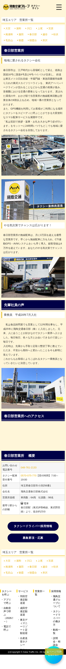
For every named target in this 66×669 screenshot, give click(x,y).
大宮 (7, 28)
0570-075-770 (29, 475)
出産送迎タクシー (23, 641)
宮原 (50, 28)
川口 (29, 28)
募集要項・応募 (33, 537)
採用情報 (56, 591)
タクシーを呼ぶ (7, 593)
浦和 (18, 28)
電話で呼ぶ (7, 628)
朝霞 (21, 40)
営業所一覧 (40, 593)
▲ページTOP (54, 651)
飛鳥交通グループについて (56, 601)
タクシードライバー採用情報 (33, 526)
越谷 (45, 34)
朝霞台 (33, 40)
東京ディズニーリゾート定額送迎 (23, 626)
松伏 (55, 34)
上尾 (40, 28)
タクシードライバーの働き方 (56, 618)
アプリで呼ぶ (7, 601)
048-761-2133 (29, 467)
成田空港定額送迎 (23, 611)
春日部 (33, 34)
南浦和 (9, 34)
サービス (23, 591)
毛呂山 (9, 40)
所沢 (45, 40)
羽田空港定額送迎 (23, 599)
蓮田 (21, 34)
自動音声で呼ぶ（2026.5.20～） (8, 615)
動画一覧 (56, 631)
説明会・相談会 (56, 641)
